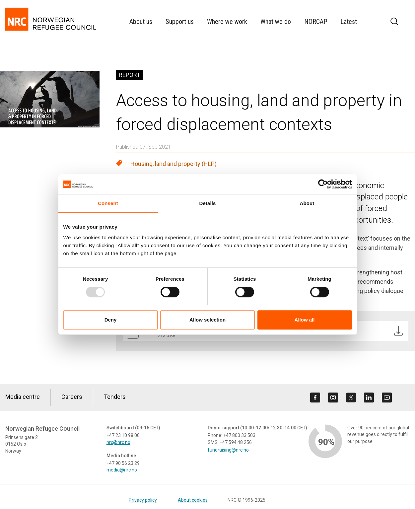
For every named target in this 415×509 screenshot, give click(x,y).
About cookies (193, 500)
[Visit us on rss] (405, 397)
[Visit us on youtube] (387, 397)
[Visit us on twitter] (351, 397)
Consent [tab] (108, 203)
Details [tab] (207, 203)
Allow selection (207, 320)
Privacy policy (143, 500)
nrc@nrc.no (118, 442)
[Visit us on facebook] (315, 397)
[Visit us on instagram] (333, 397)
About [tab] (307, 203)
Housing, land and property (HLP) (173, 163)
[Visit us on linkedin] (369, 397)
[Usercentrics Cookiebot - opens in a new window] (323, 184)
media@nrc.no (121, 470)
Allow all (305, 320)
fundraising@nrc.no (228, 450)
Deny (110, 320)
